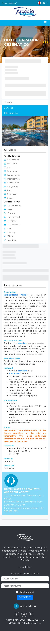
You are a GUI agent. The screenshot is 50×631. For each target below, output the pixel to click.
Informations (11, 113)
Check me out (26, 592)
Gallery (8, 102)
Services (8, 108)
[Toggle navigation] (45, 22)
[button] (42, 3)
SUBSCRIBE (25, 597)
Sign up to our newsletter (25, 573)
